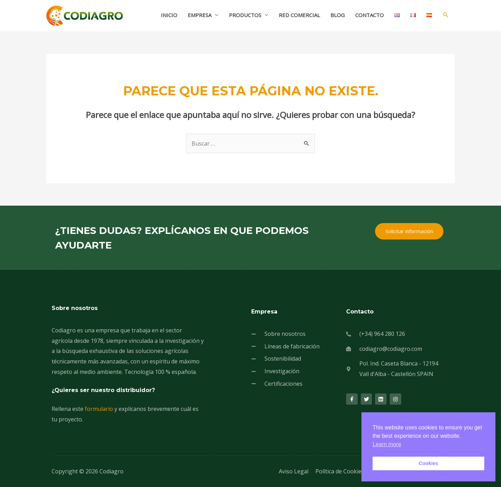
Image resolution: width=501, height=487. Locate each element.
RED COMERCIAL (299, 15)
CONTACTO (369, 15)
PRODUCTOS (245, 15)
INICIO (169, 15)
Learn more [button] (387, 444)
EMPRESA (199, 15)
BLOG (337, 15)
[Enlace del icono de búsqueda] (445, 15)
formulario (99, 409)
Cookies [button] (428, 463)
